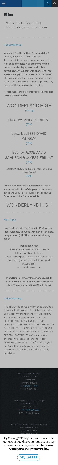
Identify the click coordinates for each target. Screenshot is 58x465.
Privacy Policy (39, 448)
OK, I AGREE (28, 457)
